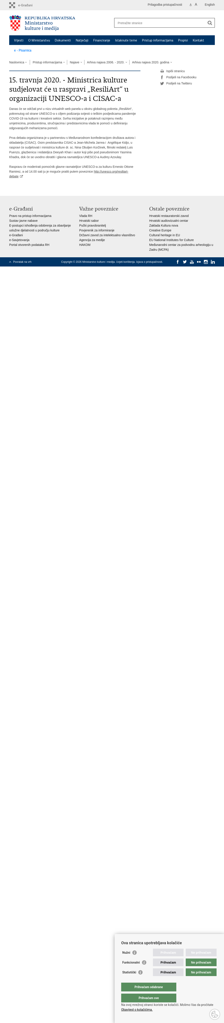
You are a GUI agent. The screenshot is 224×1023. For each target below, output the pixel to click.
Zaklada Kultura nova (163, 225)
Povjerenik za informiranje (96, 230)
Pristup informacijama (157, 40)
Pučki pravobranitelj (92, 225)
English (210, 4)
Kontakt (198, 40)
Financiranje (101, 40)
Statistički (129, 981)
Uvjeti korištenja (125, 261)
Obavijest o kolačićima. (137, 1009)
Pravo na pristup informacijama (30, 216)
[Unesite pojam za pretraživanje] (160, 23)
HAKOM (84, 245)
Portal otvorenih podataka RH (29, 245)
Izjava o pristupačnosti (149, 261)
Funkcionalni (131, 971)
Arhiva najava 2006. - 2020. (105, 62)
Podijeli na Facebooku (178, 77)
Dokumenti (63, 40)
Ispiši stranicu (172, 71)
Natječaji (82, 40)
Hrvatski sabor (89, 220)
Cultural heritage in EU (164, 235)
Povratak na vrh (22, 261)
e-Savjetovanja (19, 240)
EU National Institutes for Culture (171, 240)
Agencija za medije (92, 240)
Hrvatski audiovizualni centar (168, 220)
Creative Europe (160, 230)
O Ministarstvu (39, 40)
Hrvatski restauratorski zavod (169, 216)
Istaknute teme (126, 40)
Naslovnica (16, 62)
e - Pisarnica (22, 50)
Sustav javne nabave (23, 220)
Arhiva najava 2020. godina (150, 62)
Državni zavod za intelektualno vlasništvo (107, 235)
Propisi (183, 40)
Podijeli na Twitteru (176, 84)
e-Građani (16, 235)
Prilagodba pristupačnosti (165, 4)
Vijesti (18, 40)
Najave (74, 62)
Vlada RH (85, 216)
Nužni (126, 961)
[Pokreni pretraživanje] (210, 22)
